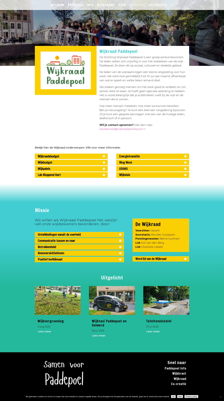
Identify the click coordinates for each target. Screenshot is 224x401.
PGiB (122, 5)
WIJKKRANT (106, 5)
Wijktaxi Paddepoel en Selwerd (109, 323)
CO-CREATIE (158, 5)
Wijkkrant (179, 373)
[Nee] (220, 397)
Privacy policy (191, 396)
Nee (180, 396)
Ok (173, 396)
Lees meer (44, 331)
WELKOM (57, 5)
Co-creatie (178, 384)
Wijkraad (180, 378)
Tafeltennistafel (159, 321)
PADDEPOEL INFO (80, 5)
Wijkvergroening (51, 321)
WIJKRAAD (137, 5)
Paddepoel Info (175, 368)
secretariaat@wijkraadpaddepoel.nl (122, 129)
